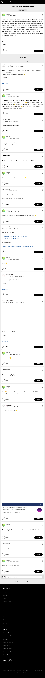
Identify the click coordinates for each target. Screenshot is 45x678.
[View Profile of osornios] (9, 405)
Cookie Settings (25, 670)
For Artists (6, 608)
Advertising (6, 614)
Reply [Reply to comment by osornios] (38, 519)
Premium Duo (6, 645)
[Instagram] (5, 660)
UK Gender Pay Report (7, 675)
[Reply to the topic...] (24, 577)
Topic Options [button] (22, 10)
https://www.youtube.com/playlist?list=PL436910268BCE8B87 (18, 246)
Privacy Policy (18, 670)
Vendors (5, 620)
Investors (5, 617)
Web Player (6, 630)
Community (6, 2)
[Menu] (42, 2)
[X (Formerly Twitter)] (10, 660)
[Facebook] (14, 660)
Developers (6, 611)
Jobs (4, 598)
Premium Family (7, 648)
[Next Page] (29, 61)
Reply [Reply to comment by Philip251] (38, 51)
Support (5, 627)
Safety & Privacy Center (11, 670)
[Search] (35, 2)
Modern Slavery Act (17, 672)
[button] (42, 15)
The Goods (5, 83)
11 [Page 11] (27, 61)
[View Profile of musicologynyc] (9, 65)
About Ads (5, 672)
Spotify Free (6, 654)
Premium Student (7, 651)
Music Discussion (10, 44)
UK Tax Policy (24, 672)
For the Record (7, 601)
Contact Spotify (7, 636)
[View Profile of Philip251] (8, 14)
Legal (4, 670)
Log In (39, 2)
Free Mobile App (7, 633)
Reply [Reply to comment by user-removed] (38, 131)
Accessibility (11, 672)
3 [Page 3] (22, 61)
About (5, 595)
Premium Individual (8, 642)
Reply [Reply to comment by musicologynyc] (38, 89)
